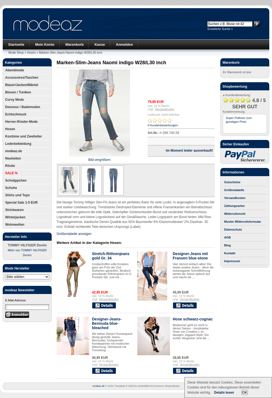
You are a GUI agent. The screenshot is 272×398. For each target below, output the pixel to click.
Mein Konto (44, 44)
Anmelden (124, 44)
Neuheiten (13, 158)
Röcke (10, 166)
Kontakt (229, 253)
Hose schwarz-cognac (193, 319)
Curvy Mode (14, 100)
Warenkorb (74, 44)
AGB (227, 237)
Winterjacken (15, 217)
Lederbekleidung (18, 144)
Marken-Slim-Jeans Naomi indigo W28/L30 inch (70, 52)
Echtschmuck (15, 114)
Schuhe (11, 188)
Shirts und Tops (17, 195)
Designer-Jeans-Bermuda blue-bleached (107, 323)
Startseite (16, 44)
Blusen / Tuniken (18, 92)
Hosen (31, 52)
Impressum (232, 261)
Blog (227, 245)
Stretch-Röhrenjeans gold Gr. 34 (110, 256)
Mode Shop (16, 52)
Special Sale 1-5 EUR (21, 202)
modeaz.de (13, 151)
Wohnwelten (14, 224)
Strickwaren (14, 210)
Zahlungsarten (234, 205)
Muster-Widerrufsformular (242, 221)
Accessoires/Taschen (21, 77)
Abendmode (14, 70)
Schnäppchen (16, 180)
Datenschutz (233, 229)
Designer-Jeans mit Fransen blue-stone (190, 256)
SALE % (11, 173)
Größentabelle (234, 190)
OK (244, 392)
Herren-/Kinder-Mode (21, 122)
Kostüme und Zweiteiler (23, 136)
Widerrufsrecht (234, 213)
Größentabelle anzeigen (74, 234)
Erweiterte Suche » (220, 28)
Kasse (99, 44)
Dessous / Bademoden (22, 107)
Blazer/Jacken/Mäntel (21, 85)
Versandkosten (165, 109)
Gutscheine (232, 182)
